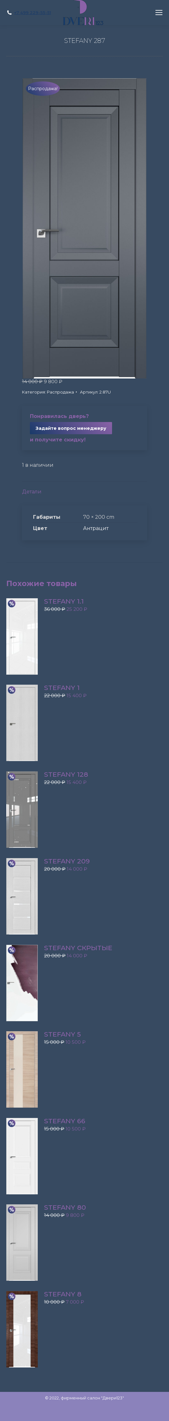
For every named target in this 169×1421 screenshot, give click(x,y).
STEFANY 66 (64, 1121)
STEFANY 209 (67, 861)
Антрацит (96, 528)
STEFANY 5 (62, 1034)
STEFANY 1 (62, 688)
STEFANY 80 (65, 1207)
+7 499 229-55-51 (32, 12)
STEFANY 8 (63, 1294)
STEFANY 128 (66, 774)
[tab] (84, 488)
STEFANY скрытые (78, 948)
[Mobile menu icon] (159, 12)
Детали (32, 492)
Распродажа (60, 391)
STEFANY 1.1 (64, 601)
